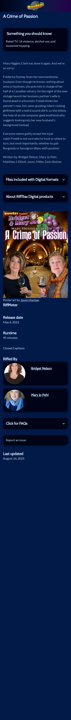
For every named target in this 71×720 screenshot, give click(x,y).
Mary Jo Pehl (39, 395)
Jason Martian (29, 300)
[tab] (35, 33)
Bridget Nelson (41, 368)
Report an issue (16, 440)
